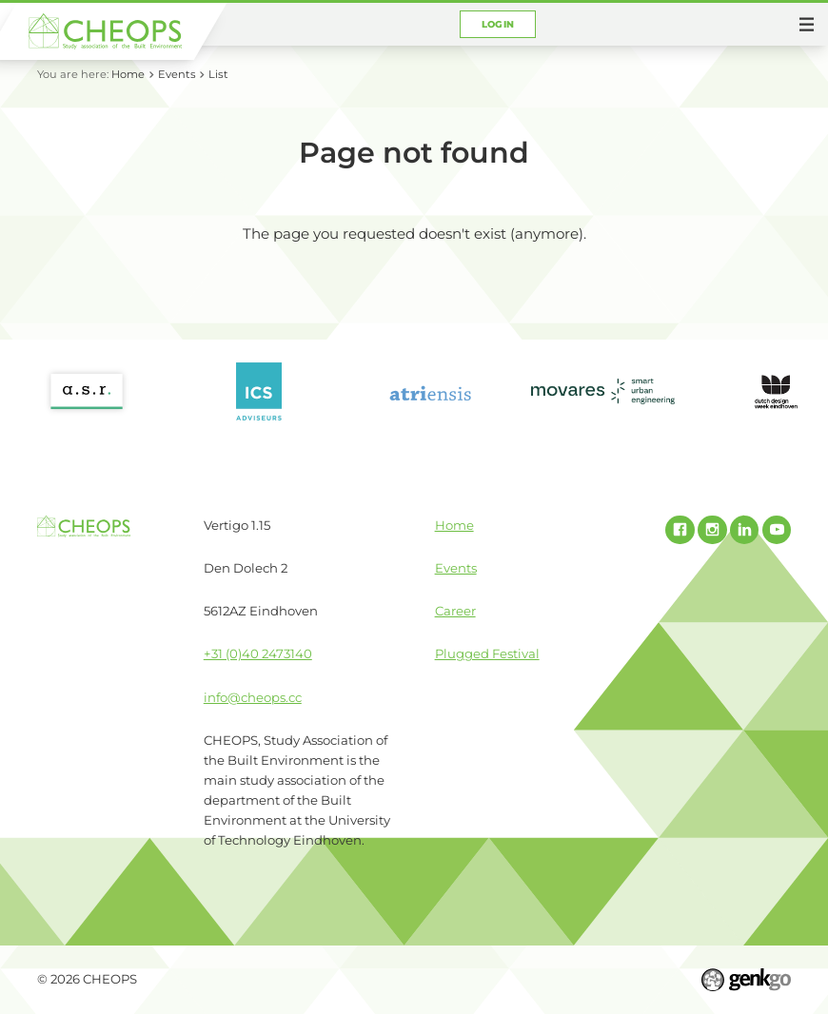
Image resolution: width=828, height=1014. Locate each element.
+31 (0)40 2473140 (258, 653)
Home (128, 74)
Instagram (712, 530)
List (218, 74)
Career (455, 610)
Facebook (679, 530)
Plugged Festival (487, 653)
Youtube (776, 530)
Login (498, 23)
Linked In (744, 530)
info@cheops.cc (253, 697)
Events (177, 74)
